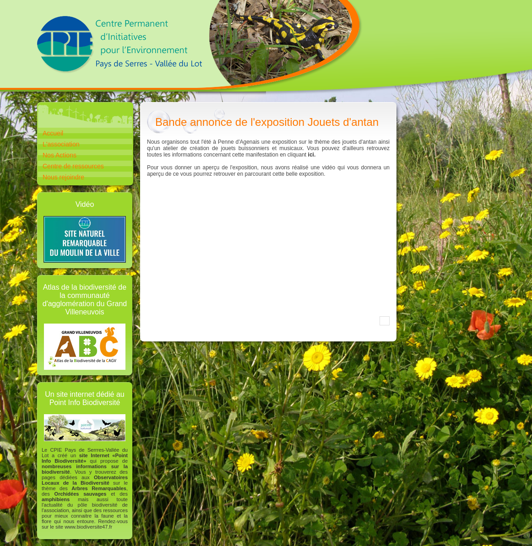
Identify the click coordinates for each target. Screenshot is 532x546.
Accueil (53, 133)
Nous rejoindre (63, 177)
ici (311, 154)
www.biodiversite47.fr (88, 527)
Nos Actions (59, 155)
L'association (61, 144)
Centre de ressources (73, 166)
